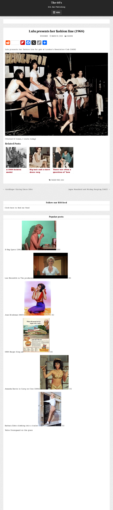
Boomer (45, 36)
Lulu (62, 180)
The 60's (56, 3)
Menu (58, 12)
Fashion (70, 36)
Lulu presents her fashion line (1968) (56, 31)
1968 (58, 180)
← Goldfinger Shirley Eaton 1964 (18, 189)
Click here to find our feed (17, 207)
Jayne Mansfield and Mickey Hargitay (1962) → (89, 189)
